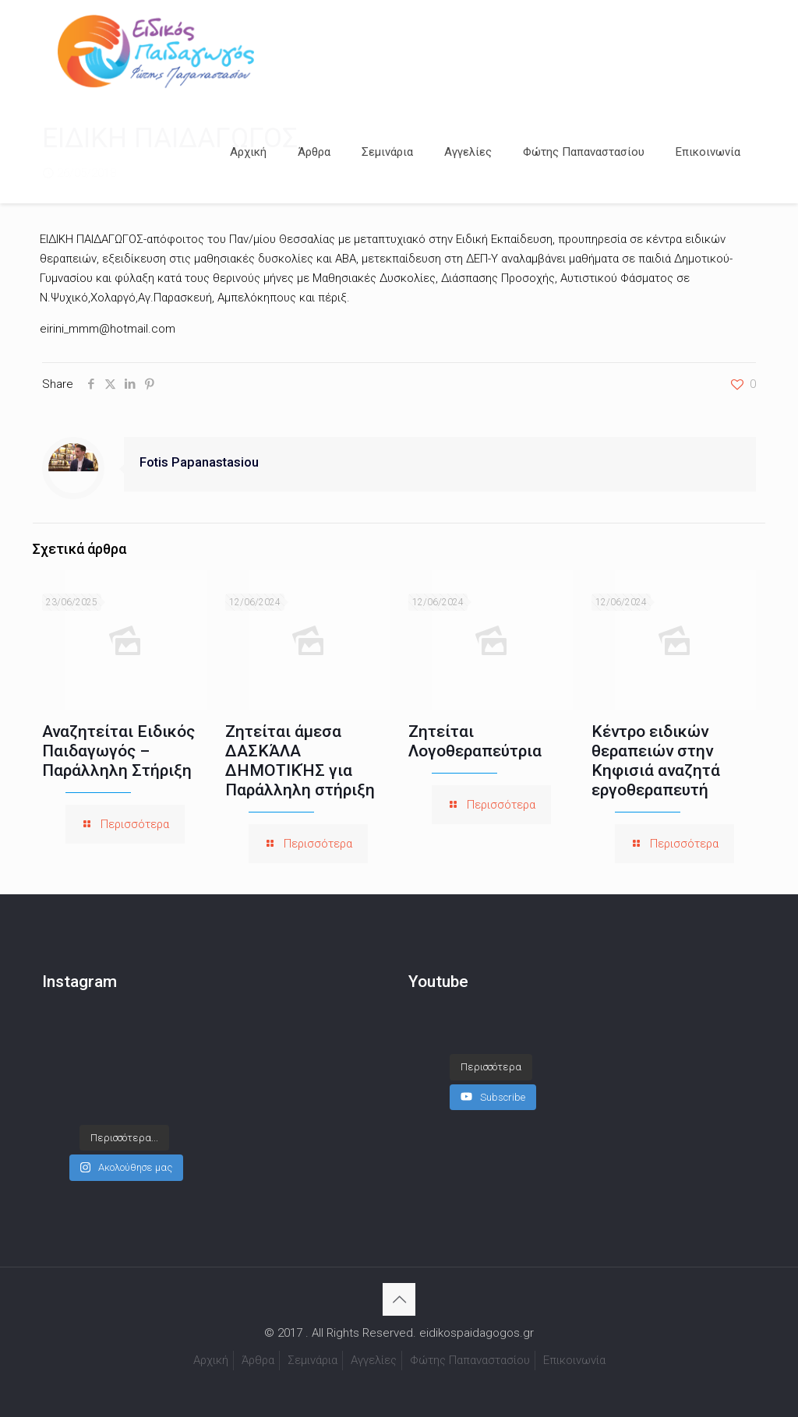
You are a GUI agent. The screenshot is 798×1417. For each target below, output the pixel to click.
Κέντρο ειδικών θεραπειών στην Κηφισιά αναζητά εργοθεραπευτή (655, 760)
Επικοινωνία (574, 1360)
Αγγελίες (374, 1360)
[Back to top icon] (399, 1299)
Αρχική (210, 1360)
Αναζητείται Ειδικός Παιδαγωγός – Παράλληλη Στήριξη (118, 751)
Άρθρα (258, 1360)
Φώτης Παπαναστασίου (470, 1360)
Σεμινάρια (312, 1360)
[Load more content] (491, 1051)
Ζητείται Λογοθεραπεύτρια (475, 741)
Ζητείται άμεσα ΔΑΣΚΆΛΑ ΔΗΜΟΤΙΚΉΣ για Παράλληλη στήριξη (300, 760)
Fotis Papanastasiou (199, 462)
